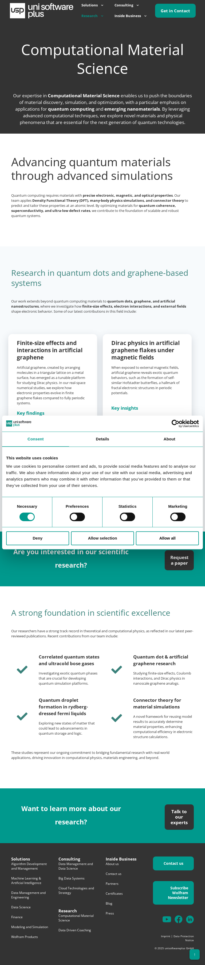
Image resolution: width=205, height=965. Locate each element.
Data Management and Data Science (75, 866)
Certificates (114, 893)
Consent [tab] (35, 439)
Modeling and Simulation (29, 927)
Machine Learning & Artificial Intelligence (26, 880)
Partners (112, 883)
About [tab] (169, 439)
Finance (17, 917)
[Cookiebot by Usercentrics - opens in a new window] (175, 424)
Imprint (165, 936)
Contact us (113, 873)
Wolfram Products (24, 937)
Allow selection (102, 538)
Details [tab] (102, 439)
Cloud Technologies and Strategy (76, 890)
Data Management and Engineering (28, 895)
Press (110, 913)
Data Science (21, 907)
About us (112, 864)
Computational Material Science (76, 918)
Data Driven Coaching (74, 930)
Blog (109, 903)
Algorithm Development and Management (29, 866)
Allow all (167, 538)
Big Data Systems (71, 878)
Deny (37, 538)
